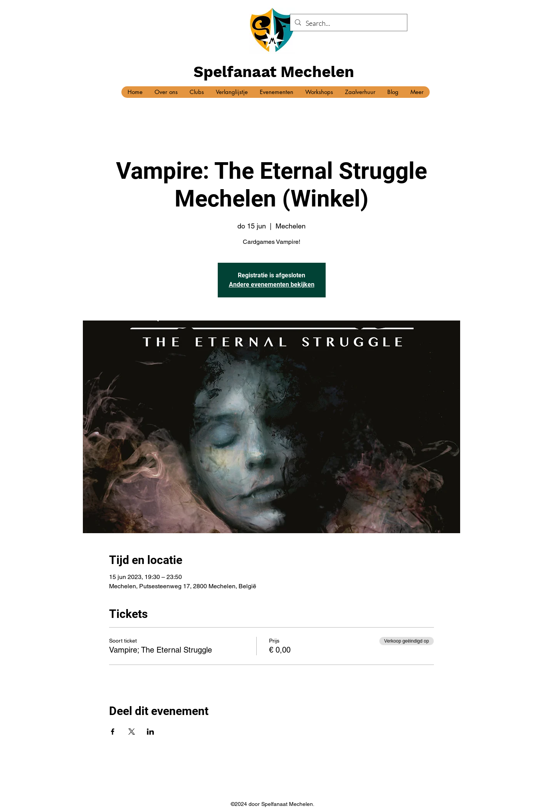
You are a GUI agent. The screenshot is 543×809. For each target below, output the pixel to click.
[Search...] (348, 23)
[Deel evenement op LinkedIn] (150, 731)
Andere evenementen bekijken (271, 284)
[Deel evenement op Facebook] (112, 731)
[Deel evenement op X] (131, 731)
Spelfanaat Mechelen (273, 72)
